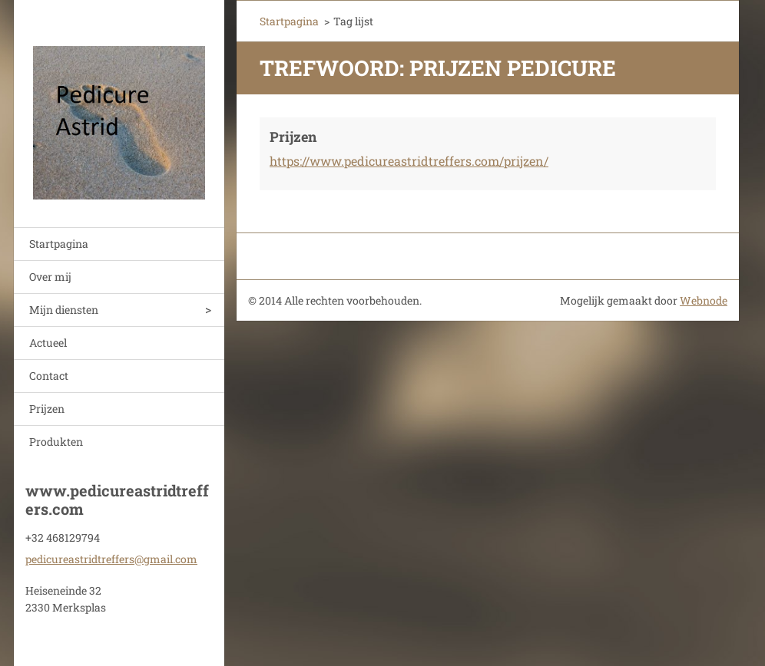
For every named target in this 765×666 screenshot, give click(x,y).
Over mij (50, 276)
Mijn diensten (63, 309)
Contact (48, 375)
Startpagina (58, 243)
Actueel (48, 342)
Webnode (703, 300)
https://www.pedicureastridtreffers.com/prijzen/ (409, 161)
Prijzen (47, 408)
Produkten (56, 441)
